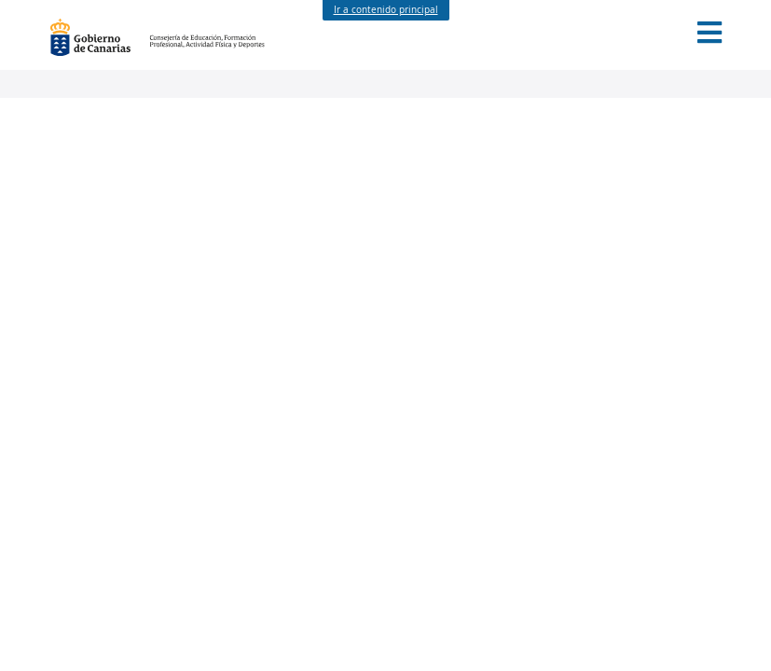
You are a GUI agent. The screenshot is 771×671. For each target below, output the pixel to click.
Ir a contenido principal (386, 10)
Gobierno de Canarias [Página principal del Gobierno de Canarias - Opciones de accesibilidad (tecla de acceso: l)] (99, 37)
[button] (709, 33)
